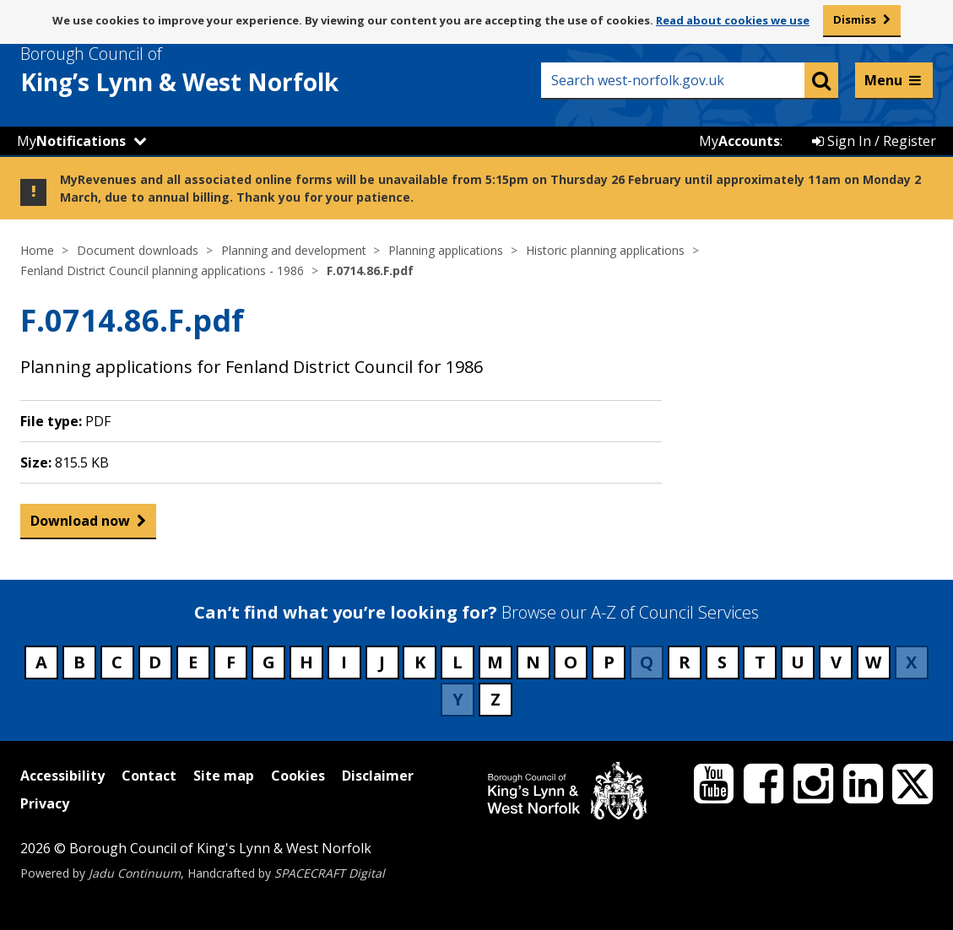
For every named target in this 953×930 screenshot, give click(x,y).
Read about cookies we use (733, 20)
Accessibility (62, 775)
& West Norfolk (210, 70)
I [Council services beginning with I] (344, 662)
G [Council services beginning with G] (269, 662)
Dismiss (854, 19)
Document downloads (137, 250)
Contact (149, 775)
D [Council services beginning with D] (155, 662)
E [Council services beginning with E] (193, 662)
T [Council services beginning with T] (760, 662)
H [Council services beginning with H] (306, 662)
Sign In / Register (874, 141)
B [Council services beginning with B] (79, 662)
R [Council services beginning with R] (684, 662)
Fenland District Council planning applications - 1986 (162, 270)
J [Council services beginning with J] (382, 662)
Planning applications (445, 250)
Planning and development (293, 250)
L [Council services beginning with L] (457, 662)
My (71, 141)
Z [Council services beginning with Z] (495, 699)
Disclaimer (378, 775)
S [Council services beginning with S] (722, 662)
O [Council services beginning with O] (570, 662)
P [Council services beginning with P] (609, 662)
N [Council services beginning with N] (533, 662)
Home (37, 250)
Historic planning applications (605, 250)
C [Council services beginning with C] (116, 662)
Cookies (298, 775)
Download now (80, 524)
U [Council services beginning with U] (797, 662)
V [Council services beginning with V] (836, 662)
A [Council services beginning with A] (41, 662)
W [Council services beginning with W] (873, 662)
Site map (223, 775)
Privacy (44, 803)
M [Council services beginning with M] (495, 662)
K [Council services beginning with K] (419, 662)
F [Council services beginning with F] (231, 662)
